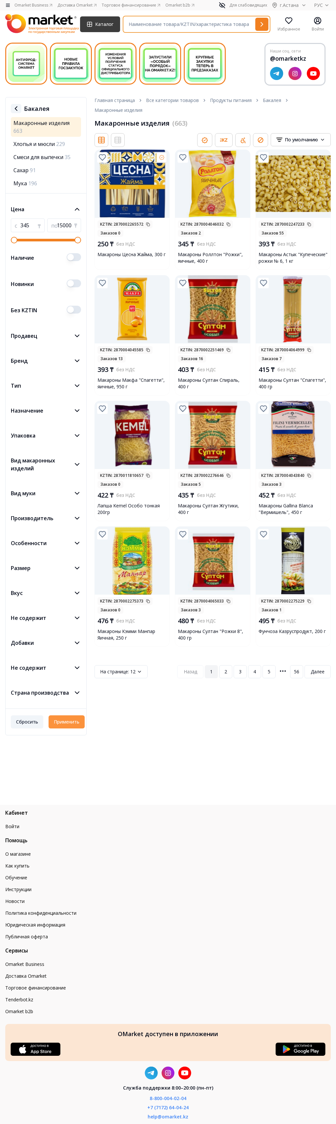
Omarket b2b (19, 1011)
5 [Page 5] (269, 671)
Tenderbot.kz (19, 999)
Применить (66, 722)
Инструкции (18, 889)
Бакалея (272, 100)
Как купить (17, 866)
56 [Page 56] (296, 671)
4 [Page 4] (254, 671)
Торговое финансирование (35, 988)
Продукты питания (231, 100)
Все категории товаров (172, 100)
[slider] (14, 240)
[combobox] (301, 139)
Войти (12, 826)
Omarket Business (24, 964)
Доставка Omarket (26, 976)
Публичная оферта (26, 936)
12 (121, 671)
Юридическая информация (35, 925)
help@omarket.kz (168, 1117)
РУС (322, 5)
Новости (15, 901)
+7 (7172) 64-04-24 (168, 1107)
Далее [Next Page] (318, 671)
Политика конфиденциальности (40, 913)
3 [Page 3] (240, 671)
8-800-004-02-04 (168, 1098)
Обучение (16, 877)
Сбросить (27, 722)
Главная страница (114, 100)
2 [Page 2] (225, 671)
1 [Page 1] (211, 671)
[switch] (74, 257)
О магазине (18, 854)
